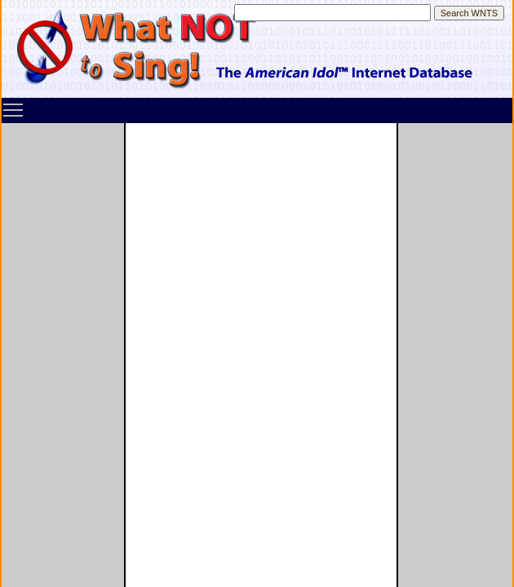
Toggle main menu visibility (13, 104)
